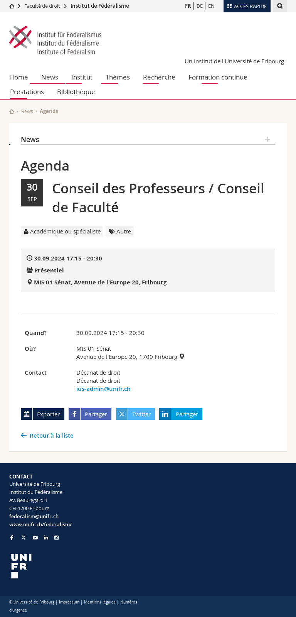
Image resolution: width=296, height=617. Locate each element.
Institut (81, 77)
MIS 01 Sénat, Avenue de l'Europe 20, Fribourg (100, 282)
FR (188, 5)
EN (211, 5)
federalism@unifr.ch (34, 516)
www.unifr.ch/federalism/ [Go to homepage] (40, 524)
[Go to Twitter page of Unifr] (23, 537)
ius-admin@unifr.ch (103, 389)
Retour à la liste (52, 435)
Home (18, 77)
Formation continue (217, 77)
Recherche (159, 77)
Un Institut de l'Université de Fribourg (234, 61)
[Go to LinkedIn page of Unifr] (46, 537)
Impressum (69, 602)
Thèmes (118, 77)
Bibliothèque (76, 91)
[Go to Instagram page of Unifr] (56, 537)
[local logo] (75, 566)
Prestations (27, 91)
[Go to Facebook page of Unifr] (11, 537)
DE (200, 5)
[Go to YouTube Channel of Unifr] (35, 537)
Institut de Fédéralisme (100, 5)
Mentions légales (100, 602)
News (49, 77)
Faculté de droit (42, 5)
